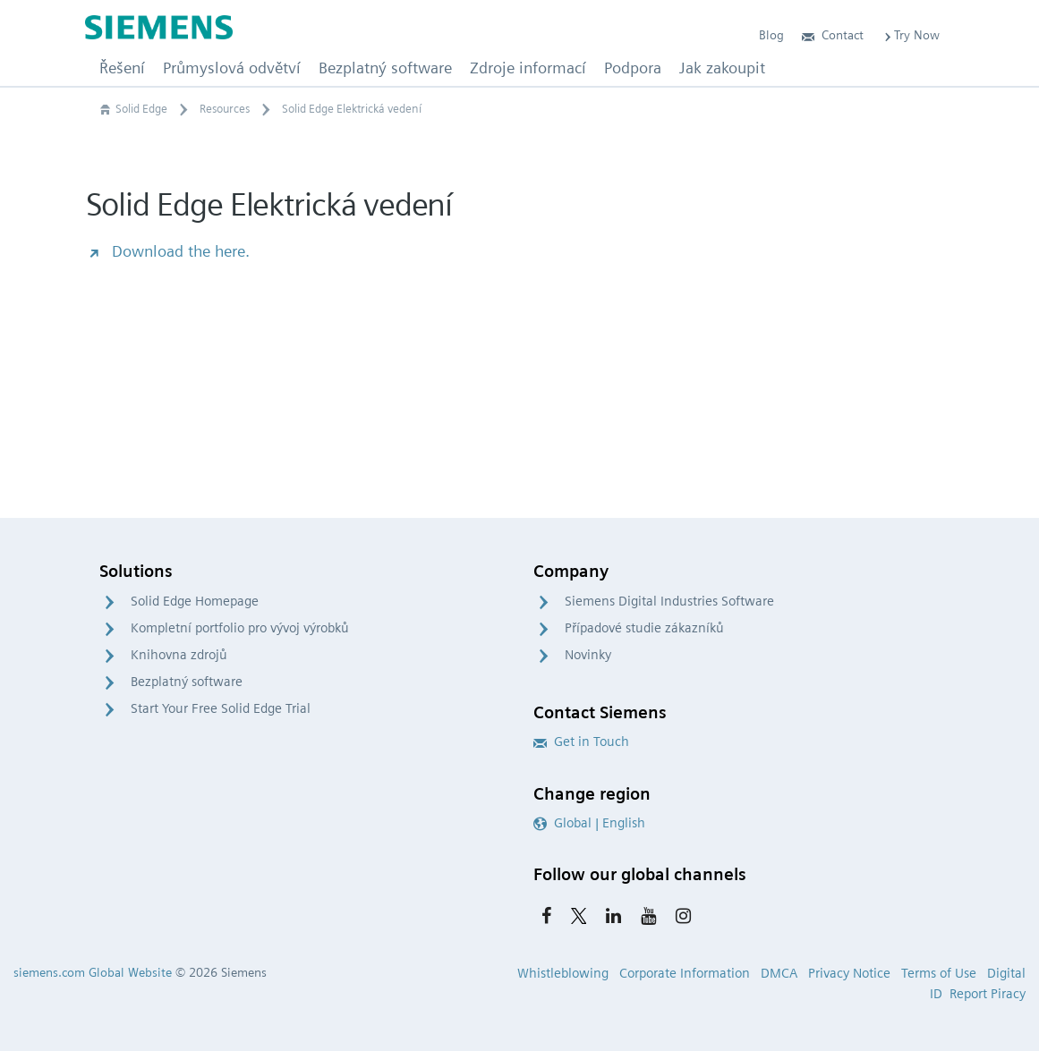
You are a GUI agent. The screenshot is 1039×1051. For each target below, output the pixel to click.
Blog (771, 35)
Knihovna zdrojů (179, 655)
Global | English (589, 823)
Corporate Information (684, 973)
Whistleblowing (563, 973)
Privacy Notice (849, 973)
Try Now (910, 35)
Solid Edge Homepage (195, 601)
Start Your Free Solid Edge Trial (221, 708)
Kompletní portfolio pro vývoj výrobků (240, 628)
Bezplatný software (187, 682)
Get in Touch (581, 741)
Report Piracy (988, 994)
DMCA (779, 973)
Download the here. (168, 251)
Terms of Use (938, 973)
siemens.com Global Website (92, 972)
